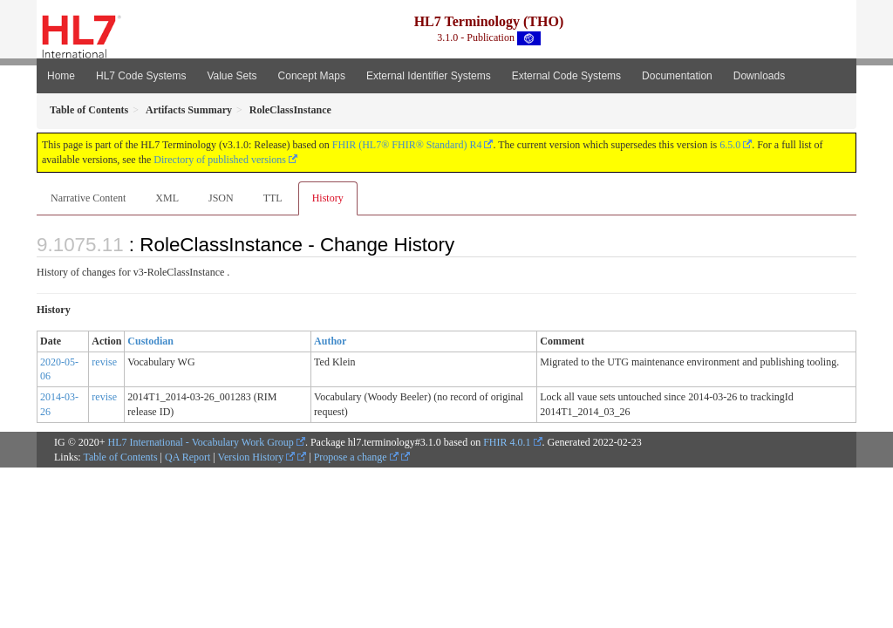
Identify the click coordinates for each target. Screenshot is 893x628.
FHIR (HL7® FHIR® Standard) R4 (407, 145)
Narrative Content (88, 198)
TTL (273, 198)
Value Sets (231, 76)
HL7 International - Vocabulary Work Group (201, 442)
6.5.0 (729, 145)
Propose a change (356, 457)
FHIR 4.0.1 (506, 442)
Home (61, 76)
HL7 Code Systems (141, 76)
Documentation (677, 76)
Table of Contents (120, 457)
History (328, 198)
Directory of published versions (219, 160)
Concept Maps (311, 76)
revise (104, 362)
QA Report (187, 457)
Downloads (759, 76)
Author (330, 341)
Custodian (150, 341)
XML (167, 198)
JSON (221, 198)
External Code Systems (566, 76)
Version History (257, 457)
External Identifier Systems (428, 76)
